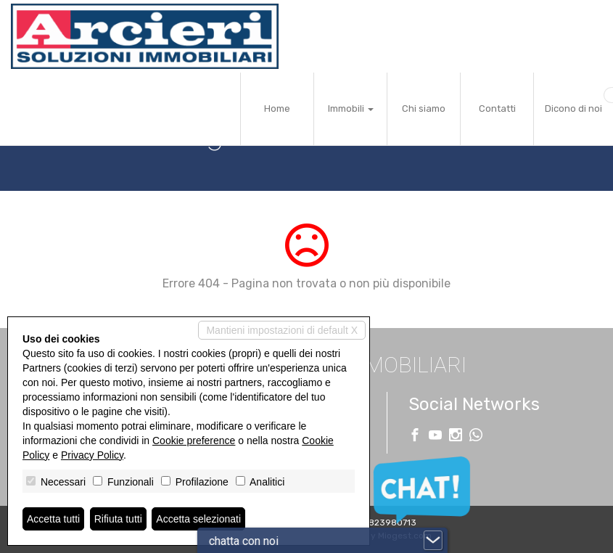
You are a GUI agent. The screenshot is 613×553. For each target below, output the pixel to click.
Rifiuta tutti (118, 519)
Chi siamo (423, 108)
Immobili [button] (351, 108)
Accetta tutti (53, 519)
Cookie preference (193, 440)
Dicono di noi (573, 108)
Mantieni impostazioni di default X (282, 330)
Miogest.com (405, 536)
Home (277, 108)
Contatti (497, 108)
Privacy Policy (92, 455)
